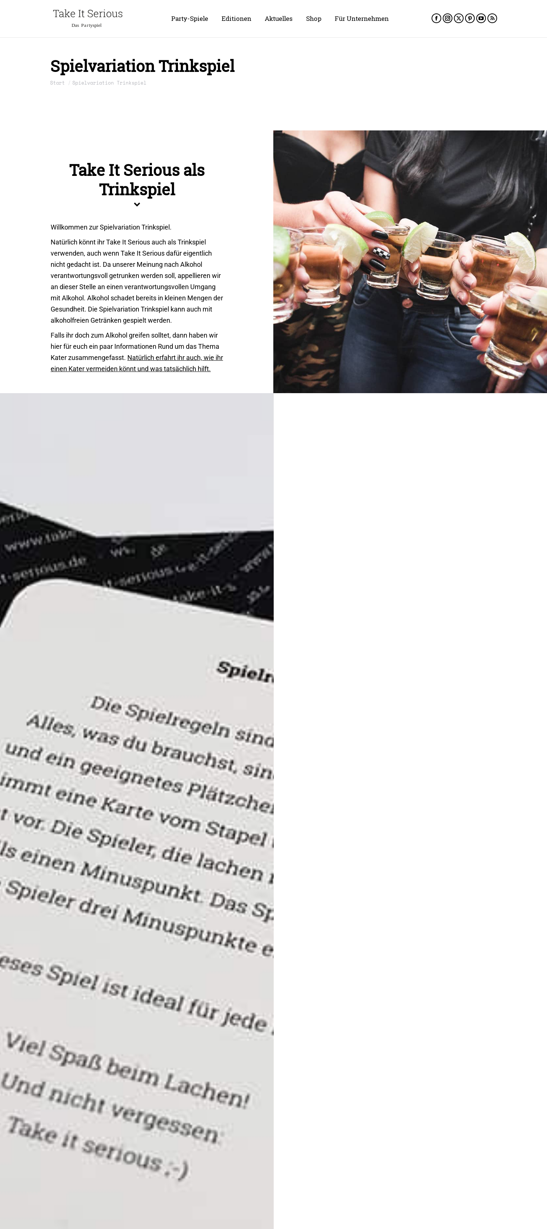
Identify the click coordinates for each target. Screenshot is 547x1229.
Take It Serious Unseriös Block (104, 912)
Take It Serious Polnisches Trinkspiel (387, 1172)
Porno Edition (418, 524)
